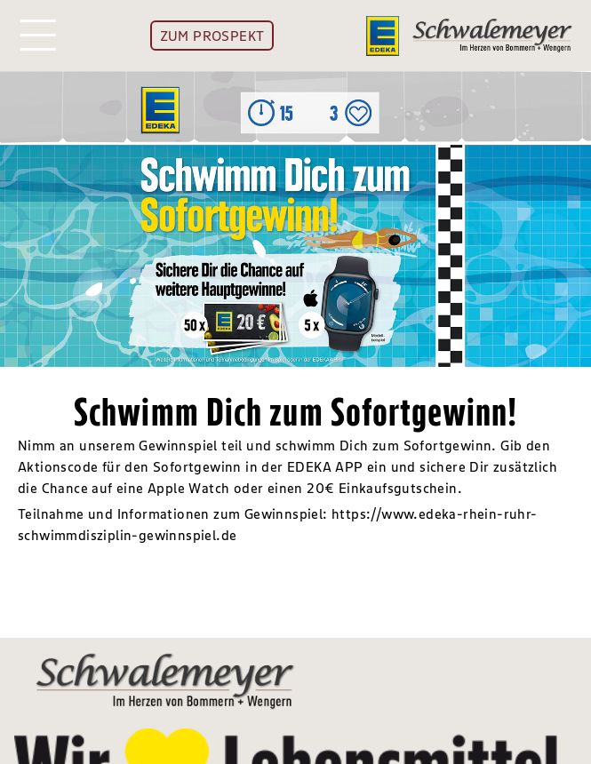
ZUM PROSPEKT (212, 35)
